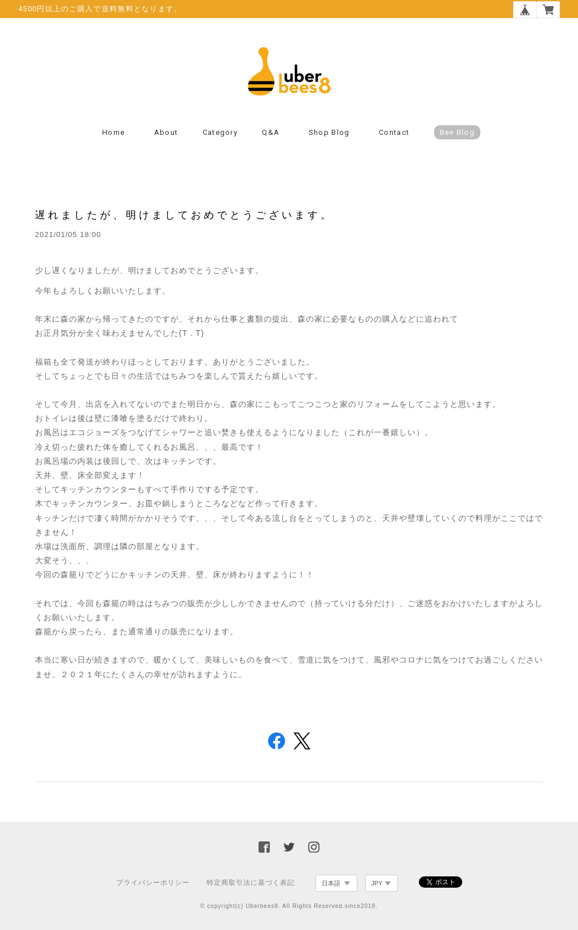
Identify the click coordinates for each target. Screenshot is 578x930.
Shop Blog (329, 132)
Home (113, 132)
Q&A (270, 132)
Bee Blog (457, 132)
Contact (394, 132)
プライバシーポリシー (153, 883)
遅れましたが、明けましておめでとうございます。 (184, 215)
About (166, 132)
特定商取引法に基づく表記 (251, 883)
